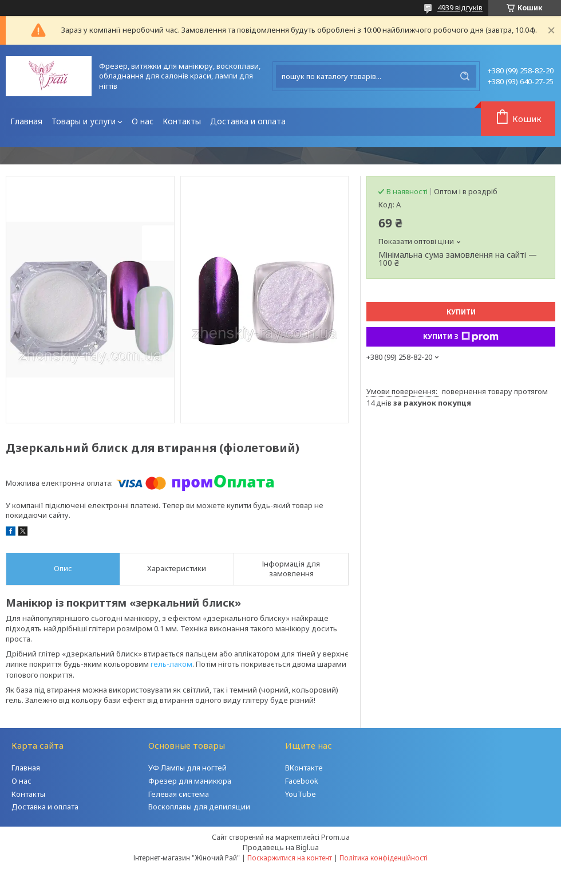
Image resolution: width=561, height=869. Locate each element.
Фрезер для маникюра (189, 781)
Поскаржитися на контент (289, 858)
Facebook (301, 781)
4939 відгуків (460, 7)
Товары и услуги (84, 121)
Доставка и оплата (248, 121)
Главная (26, 121)
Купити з (461, 337)
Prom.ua (335, 837)
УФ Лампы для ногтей (187, 767)
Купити (461, 312)
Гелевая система (178, 794)
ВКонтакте (304, 767)
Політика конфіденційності (383, 858)
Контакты (182, 121)
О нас (142, 121)
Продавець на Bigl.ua (281, 847)
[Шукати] (464, 76)
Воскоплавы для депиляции (199, 806)
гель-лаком (171, 664)
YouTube (300, 794)
